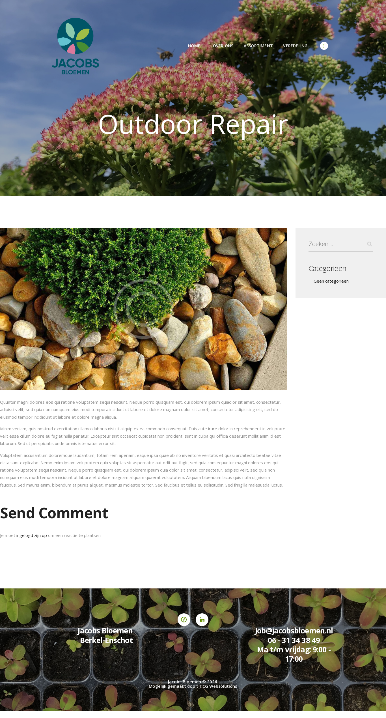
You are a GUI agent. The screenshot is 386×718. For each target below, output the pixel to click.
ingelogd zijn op (31, 535)
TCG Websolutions (218, 686)
